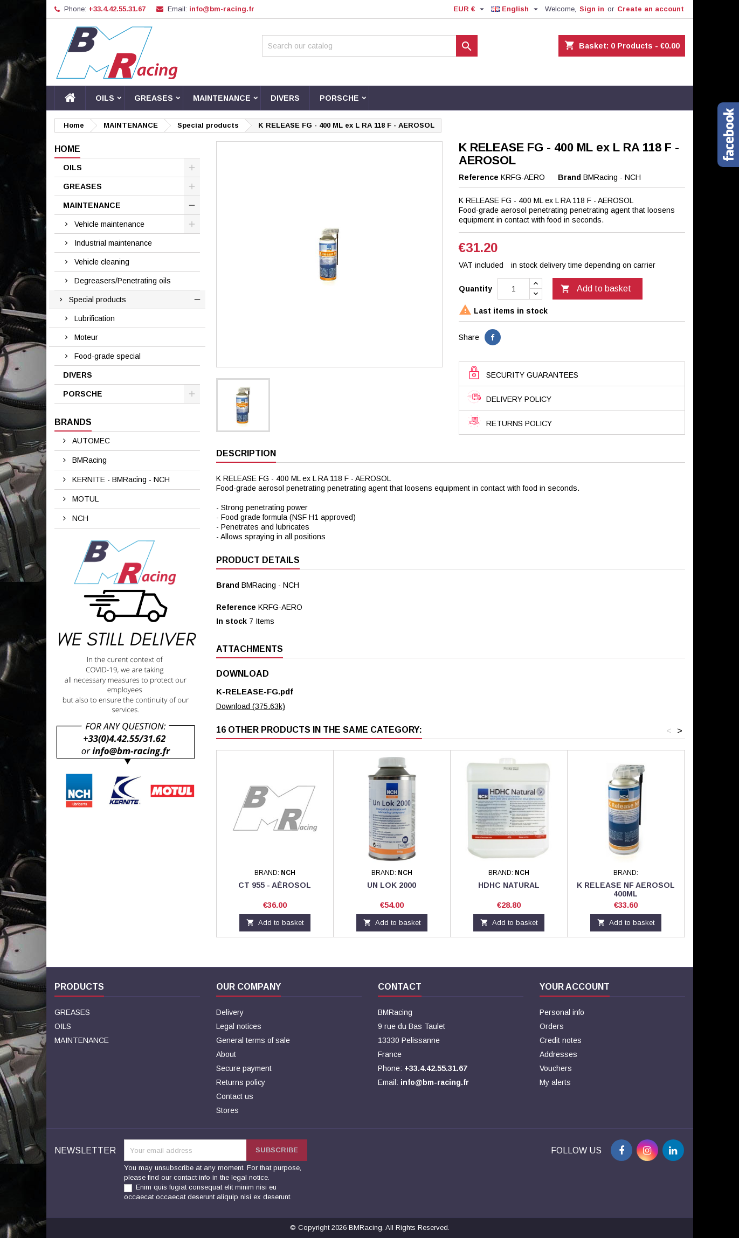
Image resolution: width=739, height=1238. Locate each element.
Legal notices (238, 1026)
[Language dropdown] (516, 9)
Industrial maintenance (113, 243)
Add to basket (596, 289)
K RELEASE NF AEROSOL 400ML (626, 889)
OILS (104, 98)
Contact (400, 986)
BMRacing (88, 460)
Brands (73, 422)
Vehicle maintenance (109, 224)
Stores (227, 1110)
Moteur (86, 337)
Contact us (234, 1096)
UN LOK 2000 (391, 885)
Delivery (230, 1012)
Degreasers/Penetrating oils (122, 280)
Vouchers (556, 1068)
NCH (79, 518)
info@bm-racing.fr (221, 9)
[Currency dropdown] (470, 9)
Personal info (562, 1012)
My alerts (555, 1082)
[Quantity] (514, 289)
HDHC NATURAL (509, 885)
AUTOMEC (90, 440)
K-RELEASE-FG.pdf (254, 691)
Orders (552, 1026)
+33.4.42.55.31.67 (117, 9)
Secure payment (244, 1068)
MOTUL (84, 499)
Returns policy (240, 1082)
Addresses (558, 1054)
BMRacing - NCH (270, 585)
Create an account (650, 9)
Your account (575, 986)
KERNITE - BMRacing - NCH (120, 479)
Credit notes (561, 1040)
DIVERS (285, 98)
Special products (97, 299)
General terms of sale (253, 1040)
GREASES (153, 98)
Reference (479, 177)
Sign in (591, 9)
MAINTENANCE (222, 98)
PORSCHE (339, 98)
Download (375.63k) (250, 706)
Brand (569, 177)
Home (67, 149)
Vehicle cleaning (101, 262)
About (226, 1054)
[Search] (370, 46)
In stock (231, 621)
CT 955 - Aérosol (274, 885)
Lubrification (94, 318)
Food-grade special (107, 356)
